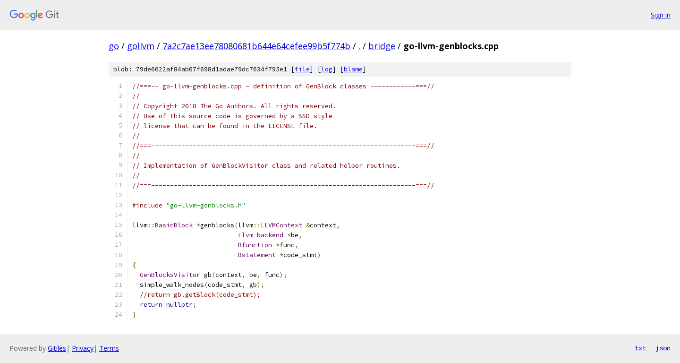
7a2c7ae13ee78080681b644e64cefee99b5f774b (256, 46)
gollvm (140, 46)
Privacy (83, 348)
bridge (381, 46)
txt (640, 348)
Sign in (661, 14)
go (114, 46)
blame (353, 69)
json (663, 348)
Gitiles (57, 348)
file (302, 69)
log (326, 69)
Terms (109, 348)
